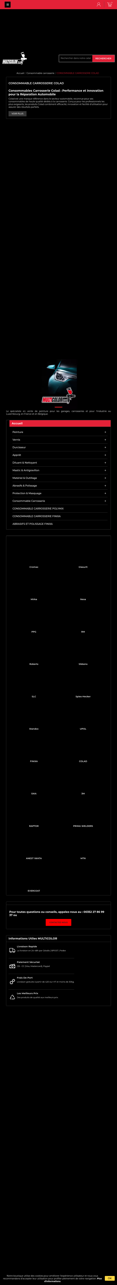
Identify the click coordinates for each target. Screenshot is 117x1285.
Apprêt (16, 455)
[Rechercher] (75, 58)
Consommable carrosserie (28, 501)
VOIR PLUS (17, 113)
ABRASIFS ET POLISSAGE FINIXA (32, 523)
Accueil (17, 423)
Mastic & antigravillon (25, 470)
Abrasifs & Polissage (24, 485)
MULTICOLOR (8, 5)
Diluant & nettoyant (24, 462)
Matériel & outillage (24, 478)
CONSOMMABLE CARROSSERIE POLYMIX (38, 508)
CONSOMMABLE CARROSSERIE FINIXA (36, 516)
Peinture (17, 432)
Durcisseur (19, 447)
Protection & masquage (26, 493)
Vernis (16, 439)
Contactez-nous (58, 922)
